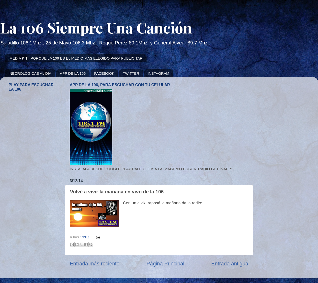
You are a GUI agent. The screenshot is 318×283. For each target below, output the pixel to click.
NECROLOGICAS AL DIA (30, 73)
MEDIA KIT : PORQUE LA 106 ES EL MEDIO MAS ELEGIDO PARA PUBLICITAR (76, 58)
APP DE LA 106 (73, 73)
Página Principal (165, 264)
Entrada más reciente (94, 264)
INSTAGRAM (158, 73)
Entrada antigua (229, 264)
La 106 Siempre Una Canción (96, 27)
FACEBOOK (104, 73)
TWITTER (131, 73)
